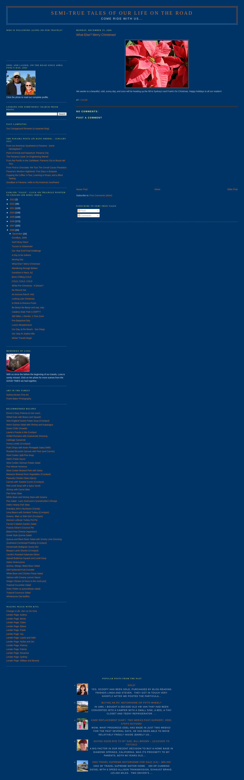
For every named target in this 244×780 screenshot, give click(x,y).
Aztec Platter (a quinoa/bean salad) (23, 589)
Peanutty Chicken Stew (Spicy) (21, 478)
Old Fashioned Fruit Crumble (20, 570)
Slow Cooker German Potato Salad (23, 463)
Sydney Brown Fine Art (17, 395)
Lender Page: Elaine (16, 626)
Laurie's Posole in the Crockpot (21, 432)
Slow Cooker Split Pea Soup (20, 455)
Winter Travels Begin (22, 338)
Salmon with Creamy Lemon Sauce (23, 577)
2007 (12, 225)
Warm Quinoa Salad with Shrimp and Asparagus (29, 424)
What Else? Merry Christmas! (96, 34)
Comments (84, 215)
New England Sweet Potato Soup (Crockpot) (27, 421)
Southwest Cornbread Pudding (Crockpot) (26, 543)
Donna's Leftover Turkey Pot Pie (22, 520)
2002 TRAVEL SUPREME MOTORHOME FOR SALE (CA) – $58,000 (131, 762)
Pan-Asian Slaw (14, 493)
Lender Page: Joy (14, 634)
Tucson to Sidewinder (22, 246)
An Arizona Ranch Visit (23, 294)
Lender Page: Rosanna (17, 653)
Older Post (232, 189)
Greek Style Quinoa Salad (19, 535)
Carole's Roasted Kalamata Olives (23, 554)
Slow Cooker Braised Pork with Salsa (24, 470)
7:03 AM (83, 100)
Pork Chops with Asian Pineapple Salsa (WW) (28, 447)
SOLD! (131, 685)
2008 (12, 221)
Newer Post (81, 189)
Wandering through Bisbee (25, 268)
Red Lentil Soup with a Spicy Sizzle (23, 486)
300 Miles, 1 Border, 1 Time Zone (28, 316)
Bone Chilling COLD (21, 277)
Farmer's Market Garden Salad (21, 524)
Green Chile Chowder (16, 428)
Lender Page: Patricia (16, 645)
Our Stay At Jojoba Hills (23, 333)
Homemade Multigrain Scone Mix (22, 547)
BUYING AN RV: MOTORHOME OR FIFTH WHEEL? (132, 702)
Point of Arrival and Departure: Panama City (27, 153)
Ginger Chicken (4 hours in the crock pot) (26, 581)
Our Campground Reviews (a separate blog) (27, 128)
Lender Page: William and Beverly (22, 660)
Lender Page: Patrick (16, 649)
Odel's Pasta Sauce (16, 459)
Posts (82, 210)
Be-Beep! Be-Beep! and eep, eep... (29, 307)
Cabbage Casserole (16, 440)
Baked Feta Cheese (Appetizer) (21, 531)
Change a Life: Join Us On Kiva (21, 611)
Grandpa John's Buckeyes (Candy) (23, 508)
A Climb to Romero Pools (24, 303)
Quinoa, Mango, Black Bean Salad (23, 566)
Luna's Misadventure (22, 325)
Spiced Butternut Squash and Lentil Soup (26, 558)
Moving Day (17, 259)
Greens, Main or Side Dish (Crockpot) (24, 516)
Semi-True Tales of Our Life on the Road (122, 13)
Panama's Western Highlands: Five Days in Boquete (31, 171)
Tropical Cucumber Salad (18, 585)
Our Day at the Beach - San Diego (28, 329)
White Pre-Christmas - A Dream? (27, 285)
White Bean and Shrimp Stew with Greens (26, 497)
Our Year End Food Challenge (26, 251)
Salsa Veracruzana (15, 562)
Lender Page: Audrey (16, 615)
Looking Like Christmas (23, 299)
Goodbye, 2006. (19, 237)
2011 (12, 208)
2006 (12, 230)
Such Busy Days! (20, 242)
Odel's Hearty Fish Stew (18, 505)
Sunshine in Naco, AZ (22, 272)
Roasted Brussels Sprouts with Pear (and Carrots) (30, 451)
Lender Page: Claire (16, 622)
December (17, 234)
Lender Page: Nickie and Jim (20, 641)
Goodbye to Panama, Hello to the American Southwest (32, 182)
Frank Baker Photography (18, 398)
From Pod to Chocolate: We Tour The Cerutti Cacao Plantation (36, 167)
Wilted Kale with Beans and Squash (23, 417)
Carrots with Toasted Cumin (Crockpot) (25, 482)
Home (157, 189)
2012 (12, 204)
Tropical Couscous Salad (18, 592)
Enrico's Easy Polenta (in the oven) (23, 413)
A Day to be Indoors (21, 255)
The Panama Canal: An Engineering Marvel (27, 156)
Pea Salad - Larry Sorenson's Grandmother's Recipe (31, 501)
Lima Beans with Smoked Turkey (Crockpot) (27, 512)
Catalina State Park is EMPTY (26, 312)
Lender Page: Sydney (16, 657)
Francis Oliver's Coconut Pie (20, 527)
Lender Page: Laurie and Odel (21, 637)
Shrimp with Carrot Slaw (18, 489)
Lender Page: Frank (16, 630)
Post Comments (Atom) (101, 195)
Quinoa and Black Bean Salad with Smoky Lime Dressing (34, 539)
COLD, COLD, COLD (22, 281)
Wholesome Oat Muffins (18, 596)
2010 (12, 212)
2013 (12, 199)
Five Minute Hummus (16, 466)
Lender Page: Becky (16, 618)
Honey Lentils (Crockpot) (18, 443)
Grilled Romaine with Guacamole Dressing (26, 436)
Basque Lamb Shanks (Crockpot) (22, 550)
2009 (12, 217)
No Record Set (19, 290)
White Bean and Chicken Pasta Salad (24, 573)
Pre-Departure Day (21, 320)
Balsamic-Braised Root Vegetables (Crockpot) (28, 474)
